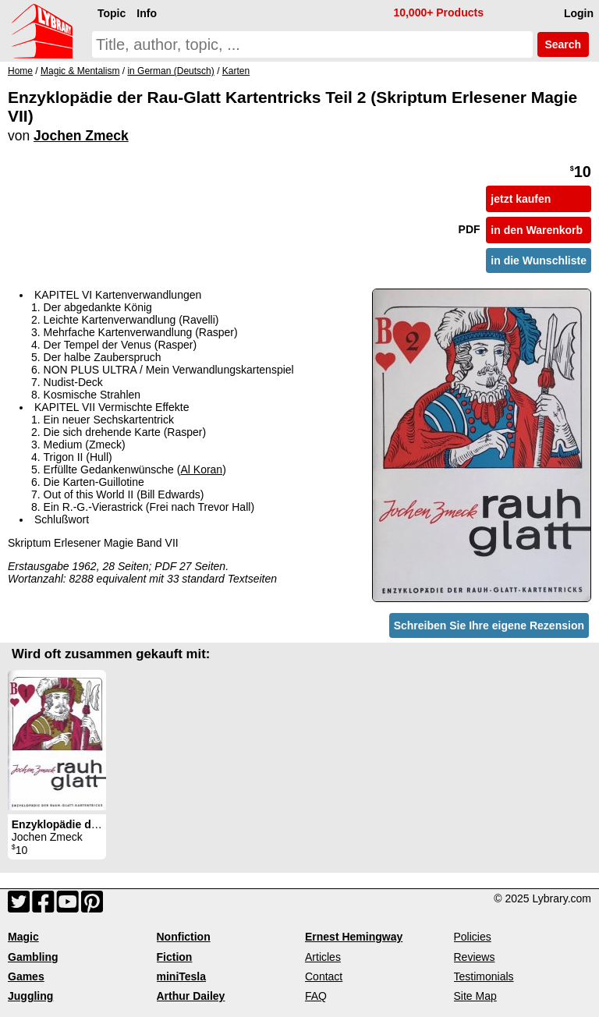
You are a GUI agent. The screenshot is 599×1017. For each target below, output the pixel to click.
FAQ (316, 996)
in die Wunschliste (539, 260)
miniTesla (182, 976)
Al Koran (201, 469)
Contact (323, 976)
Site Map (475, 996)
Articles (323, 957)
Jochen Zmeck (81, 136)
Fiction (175, 957)
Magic (23, 936)
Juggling (30, 996)
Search (563, 44)
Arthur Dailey (191, 996)
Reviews (474, 957)
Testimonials (484, 976)
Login (579, 13)
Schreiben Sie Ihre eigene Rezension (489, 625)
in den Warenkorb (537, 230)
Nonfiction (184, 936)
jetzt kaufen (521, 199)
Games (26, 976)
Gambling (33, 957)
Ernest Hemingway (353, 936)
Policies (472, 936)
